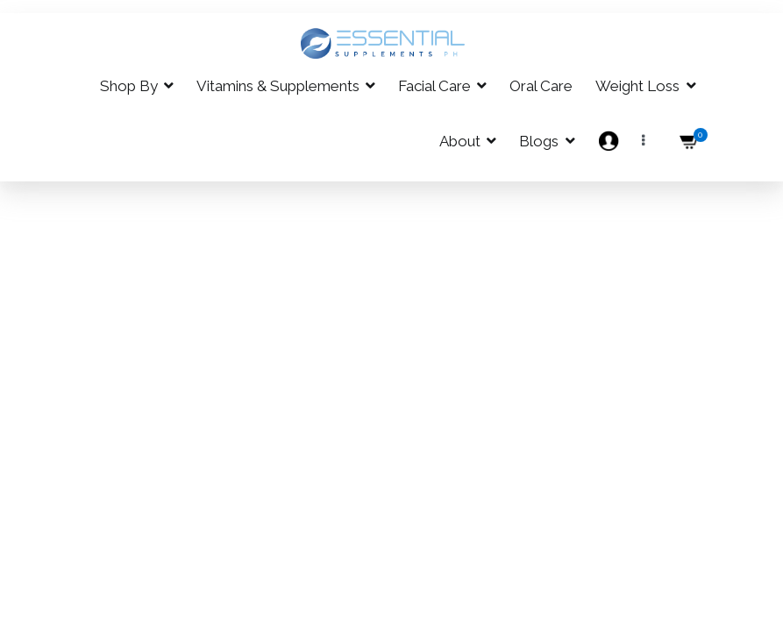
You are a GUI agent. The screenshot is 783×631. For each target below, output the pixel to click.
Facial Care (434, 86)
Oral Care (541, 86)
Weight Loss (637, 86)
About (459, 141)
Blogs (539, 141)
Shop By (129, 86)
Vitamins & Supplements (277, 86)
